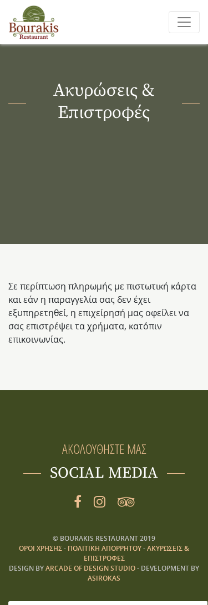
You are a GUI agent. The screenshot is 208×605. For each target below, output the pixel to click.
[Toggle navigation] (184, 22)
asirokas (104, 578)
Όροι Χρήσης (41, 548)
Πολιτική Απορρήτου (105, 548)
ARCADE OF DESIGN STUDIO (90, 568)
